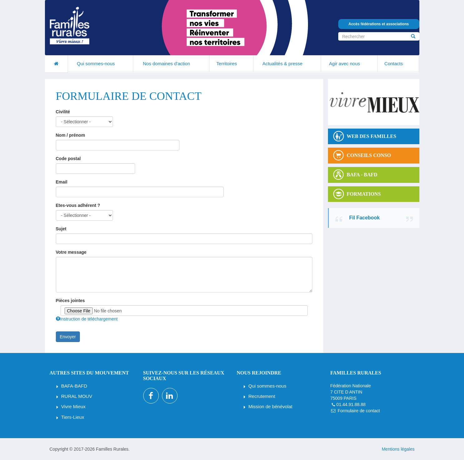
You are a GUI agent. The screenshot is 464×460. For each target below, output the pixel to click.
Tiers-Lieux (72, 417)
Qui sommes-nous (267, 386)
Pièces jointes (70, 300)
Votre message (71, 252)
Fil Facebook (364, 217)
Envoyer (68, 336)
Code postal (68, 158)
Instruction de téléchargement (87, 318)
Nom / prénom (70, 135)
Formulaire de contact (359, 410)
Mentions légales (398, 449)
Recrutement (261, 396)
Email (61, 181)
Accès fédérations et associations (379, 24)
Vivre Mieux (73, 406)
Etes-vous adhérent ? (78, 205)
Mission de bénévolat (270, 406)
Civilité (63, 111)
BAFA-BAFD (74, 386)
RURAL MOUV (76, 396)
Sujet (61, 228)
